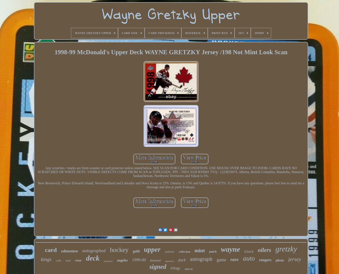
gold (136, 251)
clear (78, 260)
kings (46, 259)
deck (92, 258)
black (249, 251)
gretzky (286, 249)
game (221, 259)
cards (58, 260)
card (51, 250)
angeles (122, 260)
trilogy (175, 268)
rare (234, 259)
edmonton (69, 251)
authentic (169, 251)
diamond (155, 260)
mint (200, 250)
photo (280, 260)
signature (108, 261)
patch (213, 251)
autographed (94, 250)
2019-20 (189, 269)
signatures (169, 261)
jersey (294, 259)
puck (182, 260)
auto (249, 258)
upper (152, 249)
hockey (119, 249)
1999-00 (139, 260)
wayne (230, 249)
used (68, 260)
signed (157, 266)
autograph (201, 259)
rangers (265, 260)
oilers (264, 250)
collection (184, 251)
